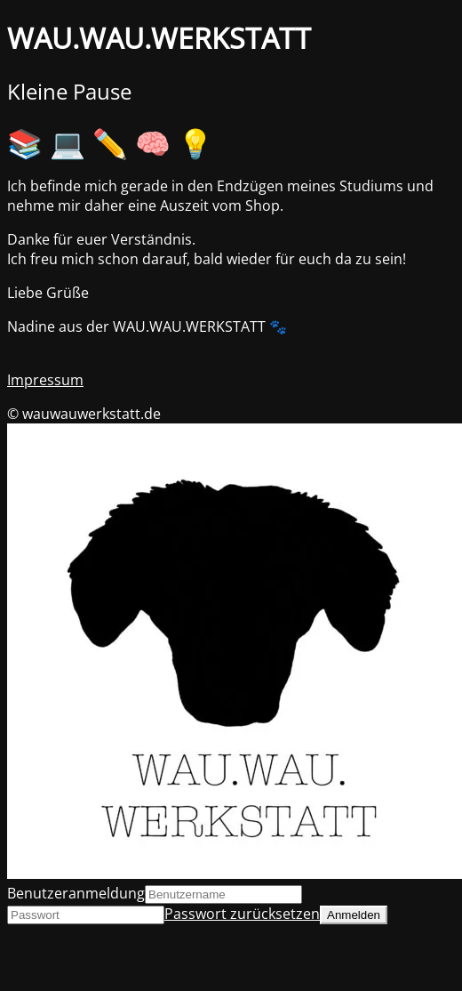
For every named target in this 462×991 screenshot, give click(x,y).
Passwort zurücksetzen (242, 913)
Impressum (45, 380)
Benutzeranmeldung (76, 893)
